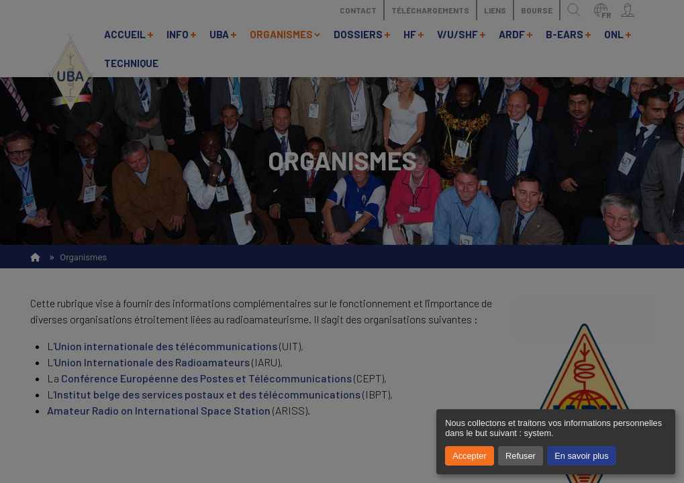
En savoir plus (581, 456)
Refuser (520, 456)
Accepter (469, 456)
